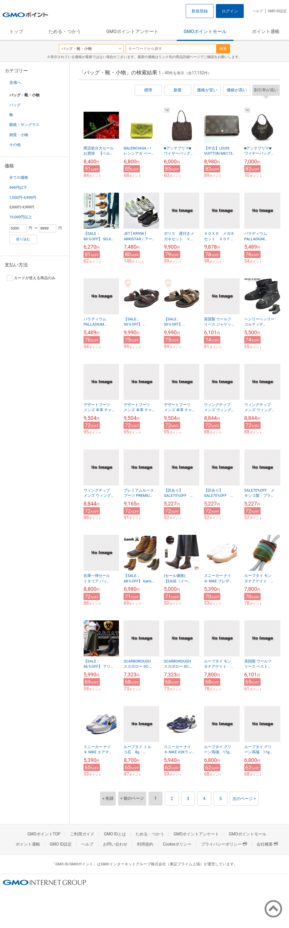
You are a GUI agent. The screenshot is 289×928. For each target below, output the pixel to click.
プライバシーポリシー (224, 844)
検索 (223, 48)
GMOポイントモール (205, 31)
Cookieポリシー (177, 844)
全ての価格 (18, 177)
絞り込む (23, 239)
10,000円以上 (20, 217)
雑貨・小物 (18, 135)
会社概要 (267, 844)
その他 (15, 144)
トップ (16, 31)
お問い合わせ (115, 844)
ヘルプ (257, 11)
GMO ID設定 (277, 11)
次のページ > (244, 798)
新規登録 (200, 11)
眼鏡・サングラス (24, 124)
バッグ (15, 105)
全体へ (15, 82)
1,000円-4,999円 (22, 197)
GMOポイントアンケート (132, 31)
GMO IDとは (115, 834)
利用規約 (145, 844)
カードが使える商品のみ (31, 278)
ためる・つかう (64, 31)
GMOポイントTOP (43, 834)
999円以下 (18, 187)
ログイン (230, 11)
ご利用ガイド (82, 834)
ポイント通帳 (266, 31)
